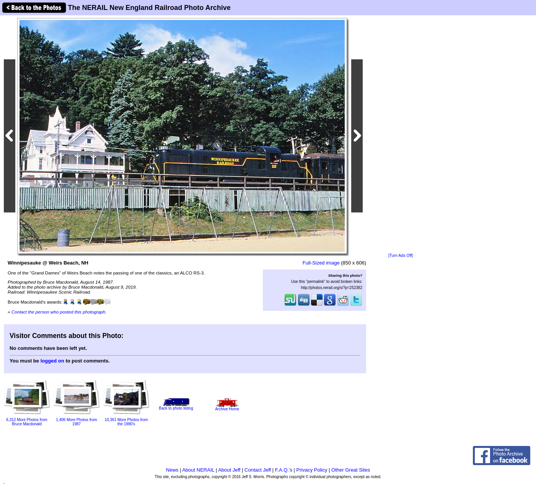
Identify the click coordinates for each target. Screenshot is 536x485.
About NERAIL (198, 470)
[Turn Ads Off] (400, 255)
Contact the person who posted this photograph (58, 311)
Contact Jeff (257, 470)
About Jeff (229, 470)
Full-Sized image (321, 263)
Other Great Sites (350, 470)
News (172, 470)
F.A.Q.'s (283, 470)
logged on (52, 361)
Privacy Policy (312, 470)
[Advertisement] (400, 135)
